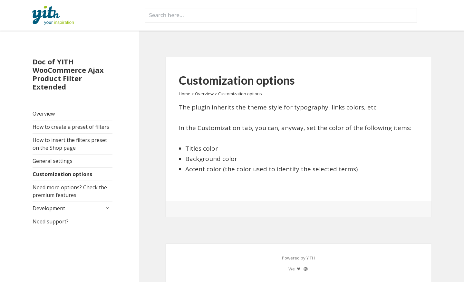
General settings (52, 160)
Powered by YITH (298, 258)
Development (49, 208)
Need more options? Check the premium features (70, 191)
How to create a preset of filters (71, 126)
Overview (44, 113)
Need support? (51, 221)
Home (184, 94)
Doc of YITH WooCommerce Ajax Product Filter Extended (68, 74)
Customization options (62, 174)
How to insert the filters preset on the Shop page (70, 143)
